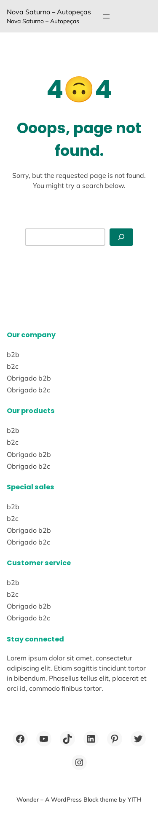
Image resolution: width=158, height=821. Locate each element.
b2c (13, 366)
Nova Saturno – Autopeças (49, 12)
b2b (13, 354)
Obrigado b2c (28, 390)
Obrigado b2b (29, 378)
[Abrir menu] (106, 16)
